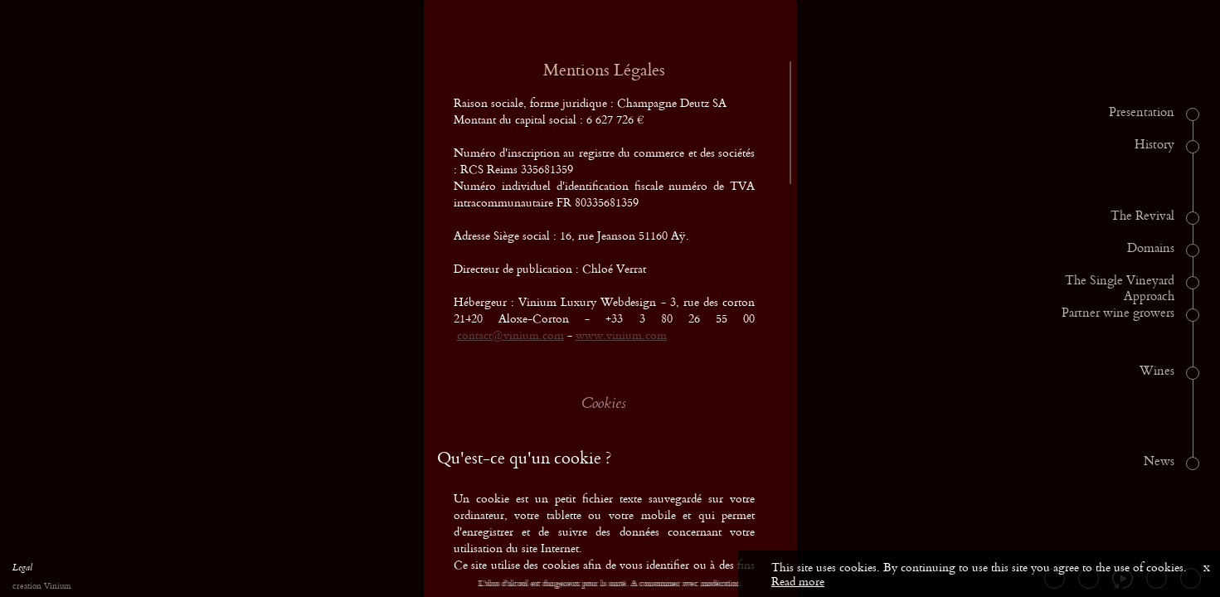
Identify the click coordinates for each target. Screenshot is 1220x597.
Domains (1150, 248)
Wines (1157, 371)
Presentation (1141, 112)
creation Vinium (41, 586)
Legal (22, 569)
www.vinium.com (621, 334)
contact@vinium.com (510, 334)
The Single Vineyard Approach (1119, 289)
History (1154, 145)
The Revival (1142, 216)
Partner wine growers (1118, 313)
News (1159, 462)
